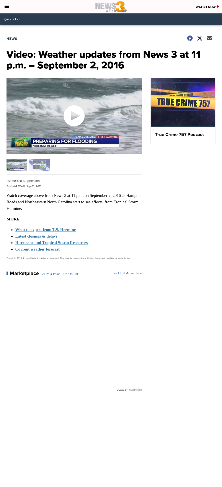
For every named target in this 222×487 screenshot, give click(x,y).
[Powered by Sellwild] (135, 390)
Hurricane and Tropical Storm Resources (51, 242)
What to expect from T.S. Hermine (45, 229)
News (12, 38)
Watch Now (207, 7)
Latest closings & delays (36, 236)
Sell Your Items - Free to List (59, 274)
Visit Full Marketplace (127, 273)
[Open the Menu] (6, 6)
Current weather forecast (37, 249)
